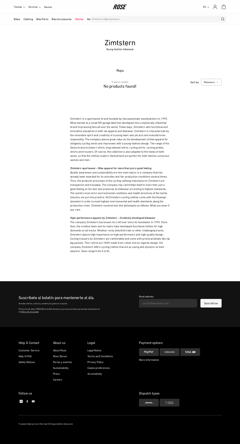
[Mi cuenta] (215, 6)
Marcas (91, 19)
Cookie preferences (98, 367)
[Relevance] (211, 82)
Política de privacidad (29, 312)
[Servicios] (36, 6)
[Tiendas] (21, 6)
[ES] (206, 6)
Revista (48, 7)
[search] (223, 19)
